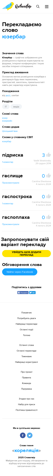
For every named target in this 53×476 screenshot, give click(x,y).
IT (6, 106)
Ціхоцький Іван (10, 131)
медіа (16, 106)
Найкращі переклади (26, 324)
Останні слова (26, 345)
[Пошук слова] (38, 6)
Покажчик (26, 312)
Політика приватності (26, 410)
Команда (26, 383)
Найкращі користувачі (26, 362)
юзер (4, 118)
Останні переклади (26, 350)
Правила (26, 377)
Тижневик (26, 356)
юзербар (6, 141)
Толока (26, 335)
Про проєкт (26, 372)
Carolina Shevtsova (41, 181)
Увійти (20, 271)
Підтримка (26, 388)
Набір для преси (26, 404)
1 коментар (7, 162)
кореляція (26, 450)
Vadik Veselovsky (42, 160)
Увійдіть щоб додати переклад (26, 253)
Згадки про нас (26, 398)
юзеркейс (7, 120)
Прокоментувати (10, 182)
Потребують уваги (26, 318)
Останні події (26, 329)
